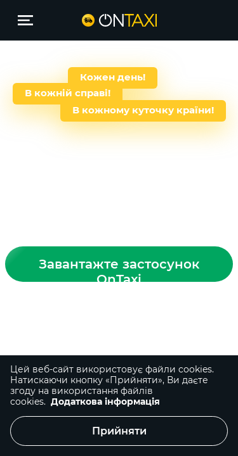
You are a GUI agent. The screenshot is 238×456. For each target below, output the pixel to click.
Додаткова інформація (105, 401)
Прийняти (119, 431)
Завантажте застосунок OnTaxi (119, 269)
